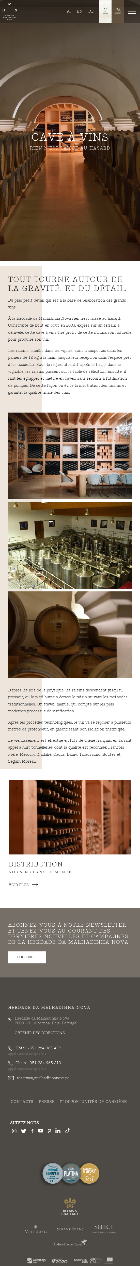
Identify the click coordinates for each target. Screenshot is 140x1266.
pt (69, 11)
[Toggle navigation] (133, 11)
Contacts (22, 1102)
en (80, 11)
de (91, 11)
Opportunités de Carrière (93, 1101)
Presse (47, 1102)
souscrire (27, 957)
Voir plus (23, 885)
